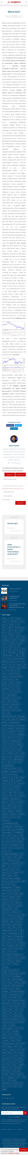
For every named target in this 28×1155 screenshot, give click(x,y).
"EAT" (3, 634)
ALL (3, 670)
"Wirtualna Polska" (7, 655)
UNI (15, 1052)
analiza (4, 676)
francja (4, 796)
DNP (14, 762)
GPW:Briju (5, 814)
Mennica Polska (6, 890)
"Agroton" (5, 618)
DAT (3, 753)
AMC (18, 670)
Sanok (11, 988)
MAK (16, 875)
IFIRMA (12, 838)
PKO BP (23, 958)
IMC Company (6, 841)
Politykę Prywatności (12, 1120)
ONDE (4, 933)
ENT (12, 780)
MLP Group (5, 900)
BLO (16, 707)
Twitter (18, 425)
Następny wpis (14, 537)
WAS (8, 1065)
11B (3, 658)
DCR (16, 753)
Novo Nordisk (17, 924)
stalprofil (12, 1025)
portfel (23, 973)
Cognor (20, 738)
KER (3, 857)
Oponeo (10, 936)
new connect (12, 918)
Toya (15, 1046)
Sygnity (4, 1037)
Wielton (4, 1068)
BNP (8, 713)
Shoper (4, 1007)
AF (9, 664)
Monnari (10, 906)
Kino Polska (11, 860)
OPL (21, 933)
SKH (11, 1010)
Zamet (14, 1080)
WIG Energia (17, 1068)
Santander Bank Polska (17, 991)
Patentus (21, 942)
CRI (11, 747)
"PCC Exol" (11, 646)
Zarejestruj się (20, 474)
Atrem (4, 692)
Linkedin (14, 428)
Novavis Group (6, 924)
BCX (14, 698)
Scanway (4, 994)
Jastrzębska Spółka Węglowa (10, 854)
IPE (22, 845)
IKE (18, 838)
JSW (22, 854)
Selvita (22, 1000)
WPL (18, 1077)
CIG (3, 734)
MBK (18, 881)
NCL (18, 915)
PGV (15, 952)
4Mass (12, 661)
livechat (4, 872)
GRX (3, 829)
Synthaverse (12, 1037)
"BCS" (3, 627)
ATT (10, 692)
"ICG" (11, 637)
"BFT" (3, 631)
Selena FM (15, 1000)
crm (16, 747)
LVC (22, 872)
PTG (3, 976)
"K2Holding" (5, 640)
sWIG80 (16, 1034)
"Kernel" (14, 640)
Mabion (10, 875)
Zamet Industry (6, 1083)
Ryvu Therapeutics (17, 985)
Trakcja (4, 1049)
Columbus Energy (16, 741)
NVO (9, 927)
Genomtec (12, 802)
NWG (14, 927)
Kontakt (20, 1129)
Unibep (21, 1052)
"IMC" (17, 637)
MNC (17, 900)
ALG (24, 667)
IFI (7, 838)
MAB (3, 875)
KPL (22, 863)
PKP (3, 961)
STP (21, 1028)
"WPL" (17, 655)
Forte (20, 793)
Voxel (20, 1062)
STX (3, 1031)
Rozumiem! (23, 1150)
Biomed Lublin (15, 704)
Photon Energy (6, 955)
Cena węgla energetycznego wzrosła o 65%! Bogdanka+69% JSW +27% (17, 605)
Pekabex (4, 948)
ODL (20, 927)
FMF (10, 793)
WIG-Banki (5, 1074)
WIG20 (12, 1074)
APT (13, 686)
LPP (10, 872)
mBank (12, 881)
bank (3, 695)
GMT (15, 808)
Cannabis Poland (14, 722)
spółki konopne (18, 1016)
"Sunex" (17, 649)
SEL (9, 1000)
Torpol (9, 1046)
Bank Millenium (12, 695)
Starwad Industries (7, 1028)
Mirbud (4, 896)
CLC (8, 734)
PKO (17, 958)
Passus (9, 942)
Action (4, 664)
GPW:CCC (13, 814)
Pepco (4, 952)
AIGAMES (4, 667)
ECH (3, 774)
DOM (20, 762)
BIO (9, 701)
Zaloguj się (10, 474)
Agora (19, 664)
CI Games (20, 731)
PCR (22, 945)
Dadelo (19, 750)
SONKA (4, 1016)
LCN (17, 869)
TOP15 (22, 1043)
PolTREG (4, 973)
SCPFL (4, 997)
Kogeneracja (5, 863)
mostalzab (18, 906)
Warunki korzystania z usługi (18, 488)
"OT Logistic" (11, 643)
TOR (3, 1046)
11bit (8, 658)
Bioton (4, 707)
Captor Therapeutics (8, 725)
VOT (3, 1062)
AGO (14, 664)
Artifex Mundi (6, 689)
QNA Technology (17, 979)
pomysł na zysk (14, 973)
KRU (9, 866)
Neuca (4, 918)
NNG (12, 921)
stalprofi (4, 1025)
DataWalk (10, 753)
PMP (3, 964)
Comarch (4, 744)
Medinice (17, 887)
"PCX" (18, 646)
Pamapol (19, 939)
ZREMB (4, 1089)
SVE (11, 1034)
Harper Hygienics (7, 832)
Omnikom (15, 1140)
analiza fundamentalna (15, 676)
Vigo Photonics (6, 1058)
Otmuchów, (11, 939)
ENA (17, 777)
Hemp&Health (19, 832)
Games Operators (16, 799)
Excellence (17, 786)
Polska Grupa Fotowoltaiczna (10, 970)
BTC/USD (14, 719)
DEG (10, 756)
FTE (15, 796)
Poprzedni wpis (14, 517)
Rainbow (17, 982)
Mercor (4, 893)
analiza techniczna (7, 679)
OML (15, 930)
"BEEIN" (10, 627)
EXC (10, 786)
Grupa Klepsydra (7, 826)
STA (23, 1019)
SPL (10, 1016)
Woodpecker (11, 1077)
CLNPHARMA (20, 734)
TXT (18, 1049)
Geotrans (20, 802)
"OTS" (3, 646)
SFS (13, 1003)
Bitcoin (11, 707)
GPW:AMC (10, 811)
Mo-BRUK (5, 903)
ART (18, 686)
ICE (3, 838)
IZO (11, 848)
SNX (15, 1013)
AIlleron (12, 667)
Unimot (4, 1055)
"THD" (23, 649)
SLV (22, 1010)
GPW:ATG (18, 811)
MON (3, 906)
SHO (23, 1003)
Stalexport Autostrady (8, 1022)
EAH (21, 771)
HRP (21, 835)
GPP (3, 811)
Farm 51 (11, 790)
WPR (24, 1077)
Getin (3, 805)
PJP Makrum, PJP (18, 955)
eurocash (21, 783)
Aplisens (19, 683)
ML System (12, 896)
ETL (9, 783)
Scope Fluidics (14, 994)
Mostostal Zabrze (7, 909)
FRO (10, 796)
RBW (23, 982)
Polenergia (5, 967)
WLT (3, 1077)
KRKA (3, 866)
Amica (4, 673)
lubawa (16, 872)
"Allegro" (18, 618)
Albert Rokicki (14, 16)
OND (21, 930)
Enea (22, 777)
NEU (23, 915)
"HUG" (18, 634)
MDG (13, 884)
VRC (3, 1065)
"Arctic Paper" (14, 621)
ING (14, 841)
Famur (4, 790)
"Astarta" (11, 624)
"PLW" (4, 649)
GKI (15, 805)
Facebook (10, 425)
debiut (22, 753)
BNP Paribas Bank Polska (9, 716)
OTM (3, 939)
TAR (20, 1037)
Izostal (4, 851)
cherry (4, 731)
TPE (20, 1046)
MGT (10, 893)
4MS (18, 661)
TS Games (12, 1049)
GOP (20, 808)
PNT (9, 964)
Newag (20, 918)
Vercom (16, 1055)
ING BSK (20, 841)
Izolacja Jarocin (19, 848)
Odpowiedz (20, 503)
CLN (13, 734)
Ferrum (4, 793)
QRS (3, 982)
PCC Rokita (10, 945)
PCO (17, 945)
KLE (18, 860)
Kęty (15, 857)
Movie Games (6, 912)
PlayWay (18, 961)
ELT (12, 777)
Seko (3, 1000)
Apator (12, 683)
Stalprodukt (20, 1022)
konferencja (15, 863)
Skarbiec (4, 1010)
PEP (21, 948)
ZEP (10, 1086)
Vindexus (20, 1058)
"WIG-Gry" (21, 652)
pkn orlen (10, 958)
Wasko (14, 1065)
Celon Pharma (20, 728)
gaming (4, 802)
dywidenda (5, 771)
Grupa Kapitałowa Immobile (10, 823)
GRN (18, 817)
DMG (9, 762)
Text (17, 1043)
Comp (12, 744)
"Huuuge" (5, 637)
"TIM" (3, 652)
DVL (20, 768)
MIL (22, 893)
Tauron (13, 1040)
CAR (18, 725)
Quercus (9, 982)
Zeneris (4, 1086)
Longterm (8, 1139)
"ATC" (18, 624)
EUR (14, 783)
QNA (8, 979)
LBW (12, 869)
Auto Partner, (17, 692)
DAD (13, 750)
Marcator (4, 881)
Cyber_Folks (5, 750)
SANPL (17, 988)
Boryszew (21, 716)
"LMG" (4, 643)
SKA (23, 1007)
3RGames (5, 661)
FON (15, 793)
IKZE (23, 838)
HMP (3, 835)
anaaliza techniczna (13, 673)
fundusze (21, 796)
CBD (23, 725)
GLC (20, 805)
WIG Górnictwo (6, 1071)
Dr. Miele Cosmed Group (9, 768)
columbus (5, 741)
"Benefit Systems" (20, 627)
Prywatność (4, 1129)
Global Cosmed (6, 808)
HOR (9, 835)
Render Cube (6, 985)
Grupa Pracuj (18, 826)
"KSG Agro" (22, 640)
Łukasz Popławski (14, 591)
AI (24, 664)
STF (17, 1028)
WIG (10, 1068)
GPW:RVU (5, 817)
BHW (3, 701)
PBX (3, 945)
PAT (15, 942)
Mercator (16, 890)
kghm (20, 857)
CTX (21, 747)
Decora (4, 756)
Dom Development (7, 765)
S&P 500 (4, 988)
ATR (18, 689)
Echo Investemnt (12, 774)
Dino (3, 762)
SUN (8, 1031)
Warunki (10, 1129)
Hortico (15, 835)
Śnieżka (4, 1013)
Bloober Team (6, 710)
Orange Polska (19, 936)
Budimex (22, 719)
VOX (15, 1062)
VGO (22, 1055)
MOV (16, 909)
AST (14, 689)
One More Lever (12, 933)
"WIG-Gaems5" (12, 652)
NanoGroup (10, 915)
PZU (3, 979)
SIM (10, 1007)
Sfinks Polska (5, 1003)
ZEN (21, 1083)
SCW (9, 997)
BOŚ (3, 719)
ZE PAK (15, 1083)
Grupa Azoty (5, 820)
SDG (15, 997)
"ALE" (12, 618)
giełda (9, 805)
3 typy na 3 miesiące (18, 658)
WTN (3, 1080)
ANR (16, 679)
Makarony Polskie (7, 878)
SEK (20, 997)
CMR (9, 738)
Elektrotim (5, 777)
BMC (14, 710)
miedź (16, 893)
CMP (3, 738)
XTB (9, 1080)
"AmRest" (4, 621)
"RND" (10, 649)
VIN (14, 1058)
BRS (8, 719)
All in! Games (10, 670)
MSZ (3, 915)
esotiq (4, 783)
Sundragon (15, 1031)
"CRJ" (15, 631)
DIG (10, 759)
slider (16, 1010)
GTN (8, 829)
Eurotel (4, 786)
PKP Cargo (10, 961)
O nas (15, 1129)
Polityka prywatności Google (7, 488)
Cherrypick (12, 731)
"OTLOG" (20, 643)
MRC (19, 912)
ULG (23, 1049)
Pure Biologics (16, 976)
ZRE (20, 1086)
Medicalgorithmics (7, 887)
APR (8, 686)
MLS (12, 900)
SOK (20, 1013)
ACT (23, 661)
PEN (11, 948)
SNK (10, 1013)
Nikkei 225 (5, 921)
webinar (21, 1065)
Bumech (4, 722)
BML (19, 710)
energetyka (5, 780)
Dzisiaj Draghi (12, 523)
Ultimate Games (6, 1052)
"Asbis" (4, 624)
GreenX (12, 817)
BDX (19, 698)
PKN (3, 958)
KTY (19, 866)
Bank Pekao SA (6, 698)
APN (3, 686)
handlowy (20, 829)
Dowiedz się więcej (14, 1153)
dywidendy (14, 771)
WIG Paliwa (17, 1071)
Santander (5, 991)
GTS (14, 829)
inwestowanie (14, 845)
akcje (18, 667)
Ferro (17, 790)
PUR (8, 976)
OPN (3, 936)
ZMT (15, 1086)
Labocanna (5, 869)
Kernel (9, 857)
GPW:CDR (21, 814)
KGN (3, 860)
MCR (8, 884)
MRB (14, 912)
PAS (3, 942)
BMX (3, 713)
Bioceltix (14, 701)
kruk (14, 866)
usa (10, 1055)
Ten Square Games (7, 1043)
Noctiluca (18, 921)
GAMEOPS (5, 799)
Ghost (4, 1142)
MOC (11, 903)
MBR (23, 881)
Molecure (18, 903)
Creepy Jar (19, 744)
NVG (3, 927)
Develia (4, 759)
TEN (19, 1040)
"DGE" (21, 631)
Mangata (17, 878)
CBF (3, 728)
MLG (19, 896)
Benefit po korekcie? (15, 589)
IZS (9, 851)
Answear (4, 683)
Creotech (4, 747)
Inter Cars (5, 845)
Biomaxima (5, 704)
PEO (16, 948)
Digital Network (18, 759)
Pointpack (15, 964)
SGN (18, 1003)
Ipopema (4, 848)
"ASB (22, 621)
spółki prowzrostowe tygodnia (10, 1019)
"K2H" (23, 637)
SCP (22, 994)
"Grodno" (10, 634)
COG (14, 738)
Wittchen (19, 1074)
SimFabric (16, 1007)
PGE (10, 952)
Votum (9, 1062)
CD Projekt (10, 728)
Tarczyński (5, 1040)
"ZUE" (23, 655)
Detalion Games (18, 756)
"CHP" (9, 631)
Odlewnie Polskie (7, 930)
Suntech (4, 1034)
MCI (3, 884)
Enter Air (18, 780)
